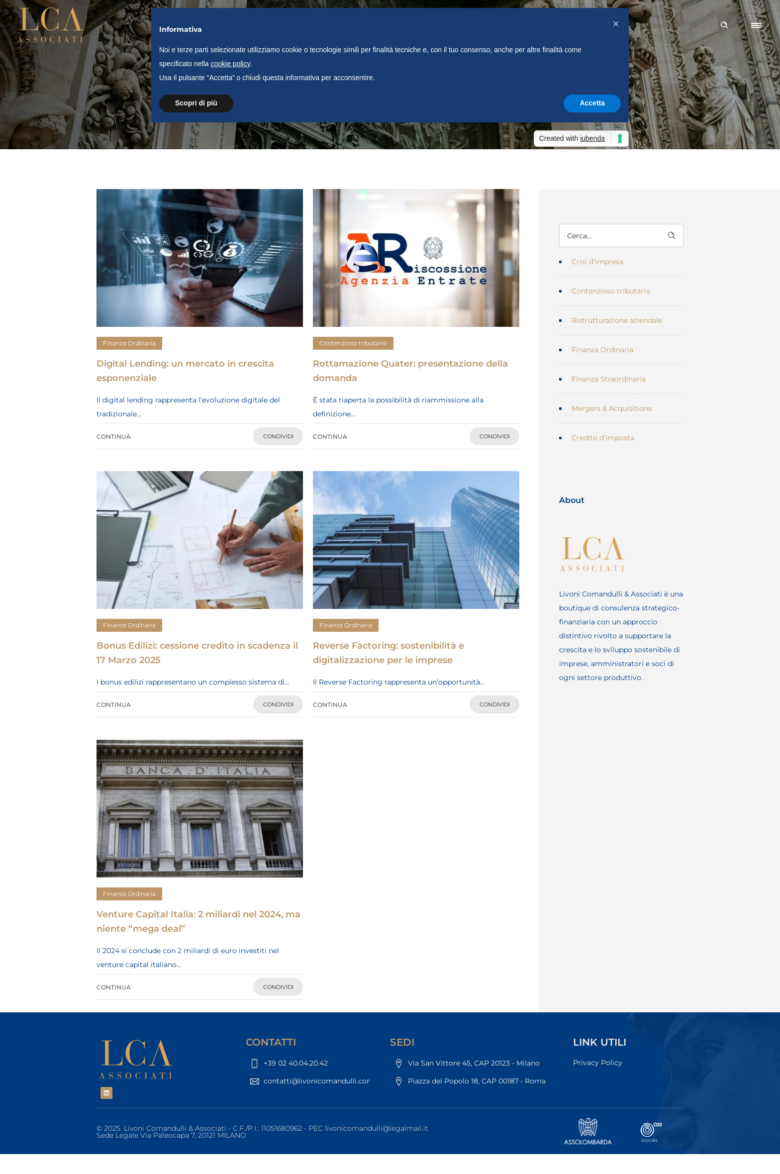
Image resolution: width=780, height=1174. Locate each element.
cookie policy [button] (230, 64)
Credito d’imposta (603, 437)
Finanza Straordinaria (609, 379)
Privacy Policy (597, 1062)
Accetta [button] (592, 103)
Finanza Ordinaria (602, 349)
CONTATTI (271, 1042)
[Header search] (724, 25)
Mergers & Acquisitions (612, 408)
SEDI (402, 1042)
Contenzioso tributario (611, 291)
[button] (616, 24)
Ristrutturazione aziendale (617, 320)
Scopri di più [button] (196, 103)
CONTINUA (114, 436)
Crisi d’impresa (597, 261)
